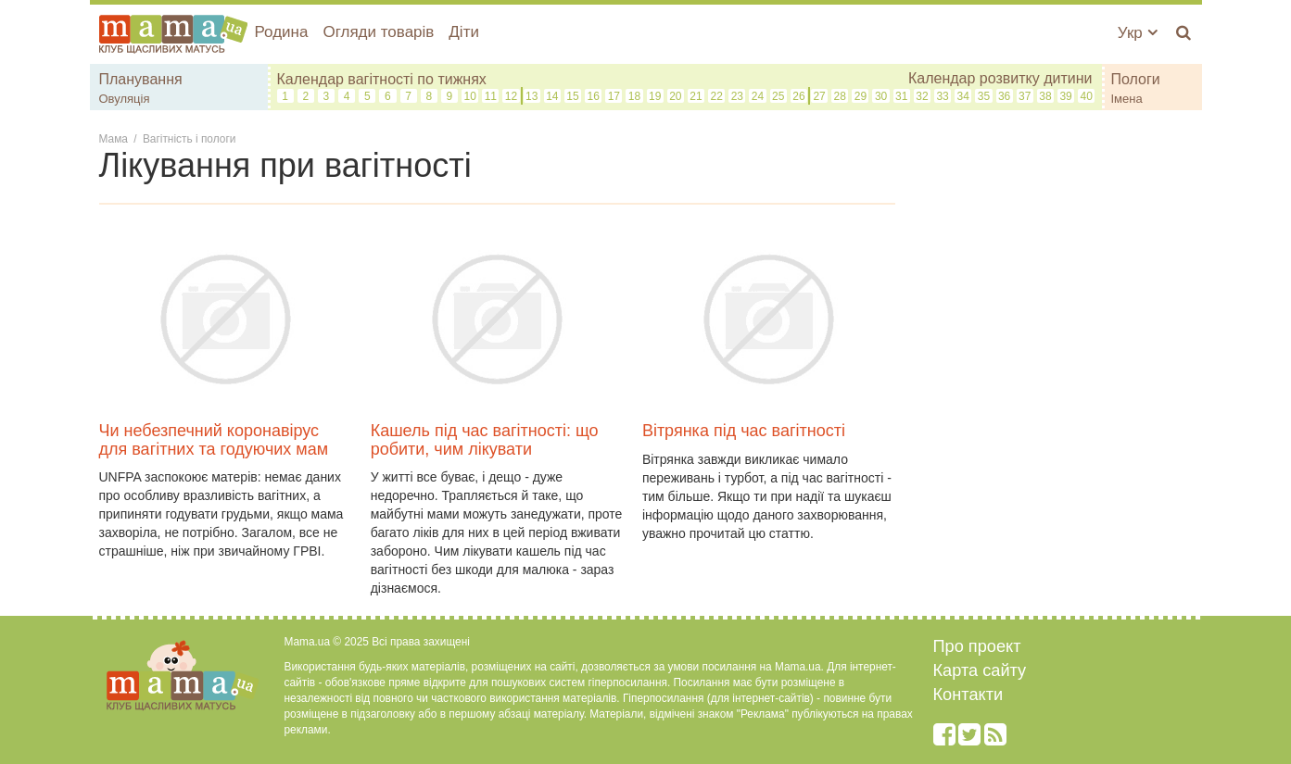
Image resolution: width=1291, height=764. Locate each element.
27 (819, 96)
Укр (1138, 33)
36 (1004, 96)
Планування (141, 79)
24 (758, 96)
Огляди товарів (378, 32)
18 (634, 96)
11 (491, 96)
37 (1025, 96)
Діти (464, 32)
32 (922, 96)
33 (942, 96)
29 (860, 96)
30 (881, 96)
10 (469, 96)
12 (511, 96)
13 (531, 96)
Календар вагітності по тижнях (382, 79)
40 (1087, 96)
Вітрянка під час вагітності (743, 430)
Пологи (1135, 79)
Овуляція (124, 99)
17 (614, 96)
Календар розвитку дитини (1000, 78)
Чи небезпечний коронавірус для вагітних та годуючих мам (214, 439)
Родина (282, 32)
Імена (1127, 99)
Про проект (977, 646)
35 (984, 96)
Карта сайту (980, 670)
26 (798, 96)
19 (655, 96)
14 (552, 96)
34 (963, 96)
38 (1045, 96)
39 (1065, 96)
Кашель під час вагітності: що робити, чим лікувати (485, 439)
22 (717, 96)
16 (593, 96)
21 (696, 96)
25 (778, 96)
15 (572, 96)
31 (901, 96)
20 (675, 96)
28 (840, 96)
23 (737, 96)
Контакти (968, 694)
